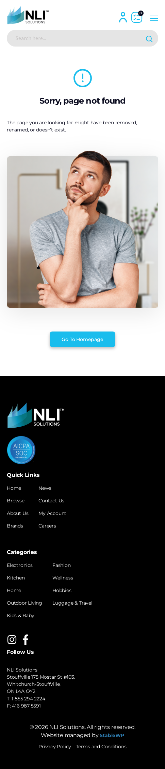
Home (14, 488)
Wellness (62, 578)
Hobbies (61, 590)
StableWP (112, 735)
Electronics (20, 565)
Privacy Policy (54, 747)
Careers (47, 526)
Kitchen (16, 578)
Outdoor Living (24, 603)
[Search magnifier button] (150, 38)
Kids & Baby (20, 615)
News (44, 488)
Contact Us (51, 501)
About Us (17, 513)
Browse (15, 501)
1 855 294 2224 (28, 699)
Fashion (61, 565)
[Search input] (77, 38)
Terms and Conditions (101, 747)
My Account (52, 513)
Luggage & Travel (72, 603)
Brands (15, 526)
